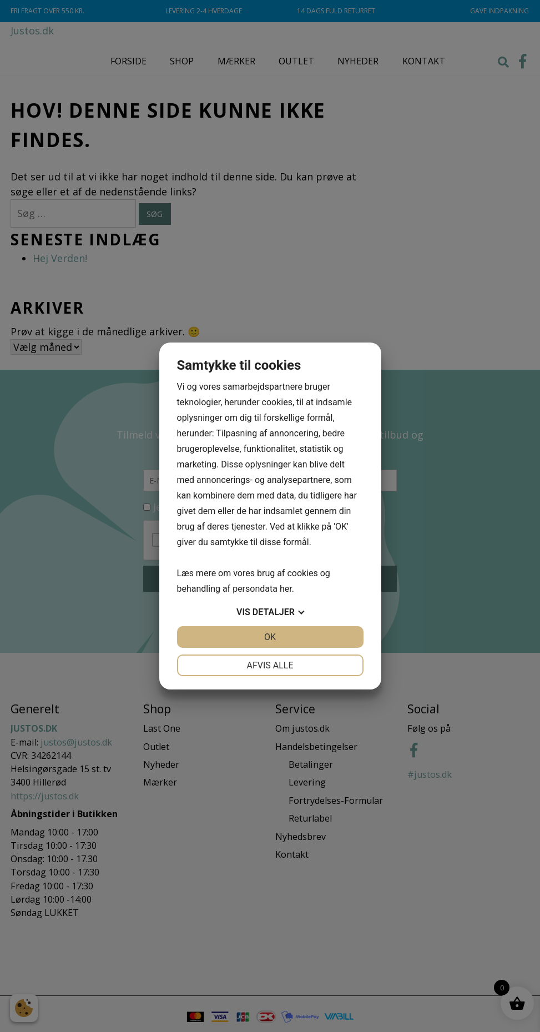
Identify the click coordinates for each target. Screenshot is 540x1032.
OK (270, 637)
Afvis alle (269, 665)
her (286, 588)
